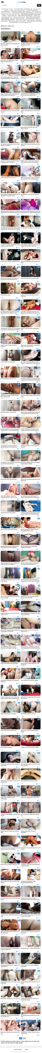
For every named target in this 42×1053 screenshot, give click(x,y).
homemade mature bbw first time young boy (17, 21)
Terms (26, 1049)
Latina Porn (19, 1051)
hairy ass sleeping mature (19, 17)
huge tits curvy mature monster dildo (17, 10)
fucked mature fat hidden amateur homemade (20, 11)
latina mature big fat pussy (8, 19)
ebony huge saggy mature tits (25, 22)
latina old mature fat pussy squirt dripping (22, 13)
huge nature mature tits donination (17, 18)
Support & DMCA (18, 1049)
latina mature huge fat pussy (25, 15)
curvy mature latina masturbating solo (23, 9)
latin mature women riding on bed (13, 14)
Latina (21, 2)
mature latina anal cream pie (32, 18)
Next (24, 1038)
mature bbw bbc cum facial (7, 9)
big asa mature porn (12, 15)
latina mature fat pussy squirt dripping (25, 19)
